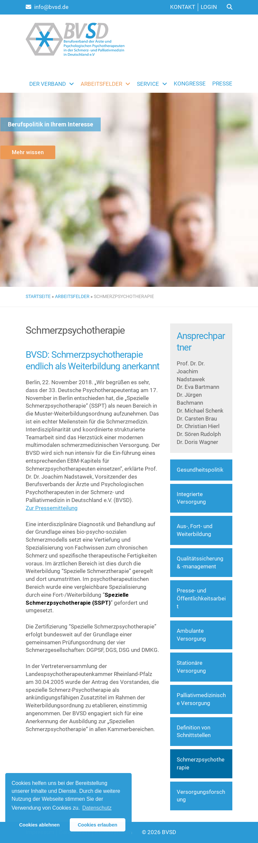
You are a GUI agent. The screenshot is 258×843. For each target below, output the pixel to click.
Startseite (38, 296)
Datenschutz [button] (97, 808)
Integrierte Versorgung (191, 498)
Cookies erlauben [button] (97, 824)
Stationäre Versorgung (191, 666)
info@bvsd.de (47, 7)
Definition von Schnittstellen (194, 731)
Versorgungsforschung (201, 796)
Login (209, 7)
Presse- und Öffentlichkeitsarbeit (201, 598)
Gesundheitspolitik (200, 469)
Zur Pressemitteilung (52, 508)
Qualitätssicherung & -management (200, 562)
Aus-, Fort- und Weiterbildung (195, 530)
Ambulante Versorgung (191, 634)
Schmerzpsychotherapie (200, 763)
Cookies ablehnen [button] (39, 824)
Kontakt (182, 7)
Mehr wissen (28, 152)
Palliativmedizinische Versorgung (201, 699)
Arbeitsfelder (72, 296)
